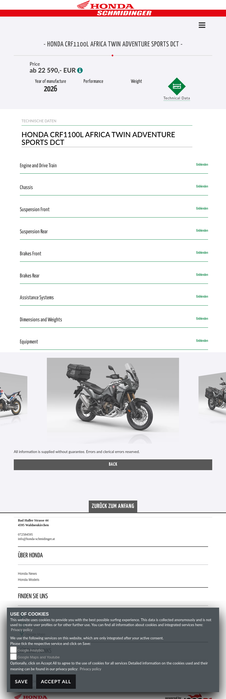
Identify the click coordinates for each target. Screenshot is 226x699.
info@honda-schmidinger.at (36, 539)
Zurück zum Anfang (113, 506)
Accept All (56, 681)
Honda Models (28, 580)
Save (21, 681)
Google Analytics (30, 650)
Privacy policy (22, 629)
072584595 (25, 534)
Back (113, 464)
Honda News (27, 574)
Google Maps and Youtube (38, 657)
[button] (12, 403)
